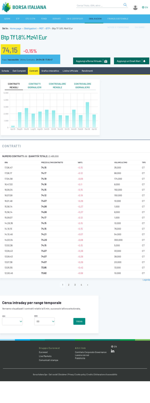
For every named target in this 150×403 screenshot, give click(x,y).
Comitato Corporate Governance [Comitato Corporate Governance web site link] (85, 354)
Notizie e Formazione (123, 19)
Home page (15, 28)
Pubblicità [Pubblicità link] (80, 361)
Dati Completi (19, 70)
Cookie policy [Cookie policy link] (80, 375)
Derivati (43, 19)
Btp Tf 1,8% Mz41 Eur (26, 37)
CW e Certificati (59, 19)
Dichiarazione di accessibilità (107, 375)
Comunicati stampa (49, 360)
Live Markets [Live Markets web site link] (45, 356)
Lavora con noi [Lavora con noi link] (82, 358)
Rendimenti (89, 70)
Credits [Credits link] (90, 375)
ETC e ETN (23, 19)
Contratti (34, 70)
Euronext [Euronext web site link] (44, 352)
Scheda (5, 70)
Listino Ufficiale (72, 70)
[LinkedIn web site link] (112, 352)
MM (36, 316)
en (146, 7)
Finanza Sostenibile (99, 19)
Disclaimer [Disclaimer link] (62, 375)
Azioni (4, 19)
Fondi (33, 19)
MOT (41, 28)
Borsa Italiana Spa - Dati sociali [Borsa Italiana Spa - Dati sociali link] (44, 375)
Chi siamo (143, 19)
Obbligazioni (78, 19)
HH (3, 316)
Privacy (71, 375)
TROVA (79, 321)
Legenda (146, 280)
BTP (48, 28)
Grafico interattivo (51, 70)
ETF (13, 19)
